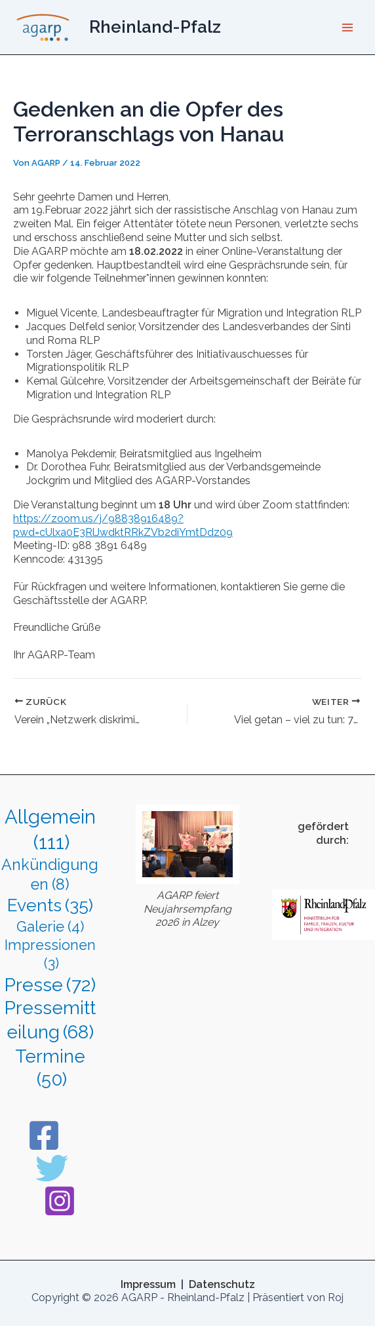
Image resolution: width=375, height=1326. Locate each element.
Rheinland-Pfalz (155, 27)
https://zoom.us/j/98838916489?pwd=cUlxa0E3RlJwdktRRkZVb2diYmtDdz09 (123, 525)
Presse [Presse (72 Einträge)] (50, 985)
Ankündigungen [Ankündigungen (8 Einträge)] (49, 875)
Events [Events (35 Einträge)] (50, 905)
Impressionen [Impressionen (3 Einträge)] (50, 955)
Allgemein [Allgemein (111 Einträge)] (50, 829)
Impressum (149, 1284)
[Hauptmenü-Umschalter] (347, 27)
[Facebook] (44, 1135)
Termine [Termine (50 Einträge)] (50, 1068)
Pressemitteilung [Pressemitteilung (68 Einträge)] (50, 1020)
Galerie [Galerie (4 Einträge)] (50, 926)
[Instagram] (59, 1200)
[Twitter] (51, 1168)
